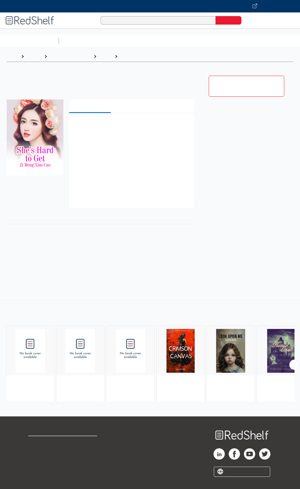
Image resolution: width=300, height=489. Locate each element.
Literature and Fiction (70, 56)
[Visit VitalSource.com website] (150, 6)
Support (36, 452)
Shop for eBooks (46, 442)
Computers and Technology (161, 40)
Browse (34, 56)
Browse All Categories (29, 40)
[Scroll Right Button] (294, 365)
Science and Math (110, 40)
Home (13, 56)
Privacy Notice (43, 461)
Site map (37, 470)
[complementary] (150, 353)
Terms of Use (89, 442)
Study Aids (76, 40)
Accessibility (87, 461)
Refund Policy (88, 452)
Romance (130, 56)
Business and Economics (218, 40)
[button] (132, 126)
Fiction (105, 56)
